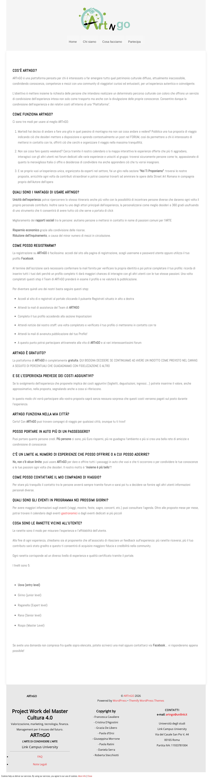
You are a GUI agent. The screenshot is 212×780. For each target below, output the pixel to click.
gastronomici (69, 514)
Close (89, 776)
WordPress (120, 702)
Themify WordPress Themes (146, 702)
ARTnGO (129, 697)
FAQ (39, 758)
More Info (82, 776)
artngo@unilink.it (176, 716)
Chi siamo (89, 43)
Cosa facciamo (112, 43)
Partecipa (134, 43)
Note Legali (40, 765)
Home (73, 43)
